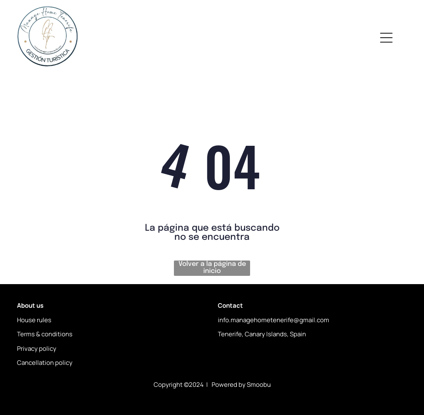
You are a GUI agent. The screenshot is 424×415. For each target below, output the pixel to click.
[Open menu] (386, 37)
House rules (34, 320)
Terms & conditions (44, 334)
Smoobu (259, 384)
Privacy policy (36, 348)
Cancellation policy (44, 362)
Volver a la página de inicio (212, 268)
